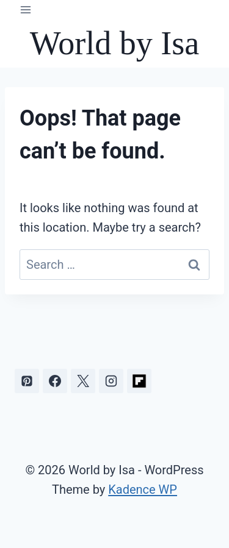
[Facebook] (55, 381)
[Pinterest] (27, 381)
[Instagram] (111, 381)
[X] (83, 381)
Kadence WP (142, 489)
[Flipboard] (139, 381)
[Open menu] (26, 9)
